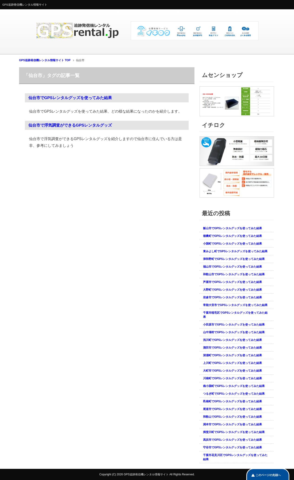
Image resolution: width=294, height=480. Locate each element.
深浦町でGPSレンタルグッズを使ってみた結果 (232, 355)
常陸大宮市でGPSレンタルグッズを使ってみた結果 (235, 305)
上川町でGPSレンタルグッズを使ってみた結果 (232, 363)
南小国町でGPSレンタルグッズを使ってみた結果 (234, 386)
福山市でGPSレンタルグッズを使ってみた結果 (232, 266)
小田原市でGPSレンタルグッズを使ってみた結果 (234, 324)
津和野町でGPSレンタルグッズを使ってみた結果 (234, 259)
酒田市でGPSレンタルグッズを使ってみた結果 (232, 347)
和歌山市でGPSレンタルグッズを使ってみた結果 (234, 274)
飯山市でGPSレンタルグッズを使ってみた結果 (232, 228)
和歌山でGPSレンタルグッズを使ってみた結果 (232, 416)
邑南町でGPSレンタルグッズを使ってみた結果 (232, 401)
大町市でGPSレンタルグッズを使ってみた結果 (232, 370)
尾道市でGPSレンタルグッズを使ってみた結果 (232, 409)
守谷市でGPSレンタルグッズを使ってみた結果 (232, 447)
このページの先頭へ (268, 475)
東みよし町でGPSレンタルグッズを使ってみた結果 (235, 251)
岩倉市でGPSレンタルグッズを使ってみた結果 (232, 297)
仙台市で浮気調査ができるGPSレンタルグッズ (70, 125)
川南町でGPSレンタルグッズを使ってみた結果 (232, 378)
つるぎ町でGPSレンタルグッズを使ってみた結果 (234, 393)
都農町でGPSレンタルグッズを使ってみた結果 (232, 236)
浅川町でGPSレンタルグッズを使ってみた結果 (232, 340)
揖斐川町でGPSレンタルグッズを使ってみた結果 (234, 432)
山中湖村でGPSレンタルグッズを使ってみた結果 (234, 332)
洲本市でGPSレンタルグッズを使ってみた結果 (232, 424)
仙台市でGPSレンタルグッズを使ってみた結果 (70, 98)
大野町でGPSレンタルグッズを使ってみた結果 (232, 289)
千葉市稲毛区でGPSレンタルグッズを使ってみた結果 (235, 315)
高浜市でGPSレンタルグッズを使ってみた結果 (232, 439)
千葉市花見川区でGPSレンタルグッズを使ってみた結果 (235, 457)
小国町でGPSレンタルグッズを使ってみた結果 (232, 243)
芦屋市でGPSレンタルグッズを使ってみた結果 (232, 282)
